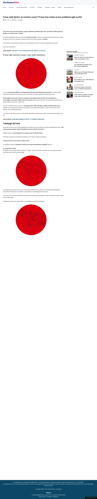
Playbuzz (47, 127)
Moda (59, 7)
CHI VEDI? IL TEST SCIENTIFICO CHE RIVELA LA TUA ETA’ (29, 50)
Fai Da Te (32, 7)
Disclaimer (49, 496)
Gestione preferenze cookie (91, 497)
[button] (93, 7)
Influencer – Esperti (50, 7)
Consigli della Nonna (21, 7)
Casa (4, 7)
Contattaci (58, 489)
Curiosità (11, 7)
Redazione (55, 496)
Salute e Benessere (69, 7)
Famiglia (40, 7)
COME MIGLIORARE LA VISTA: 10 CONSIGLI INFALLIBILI (28, 119)
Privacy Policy (42, 496)
